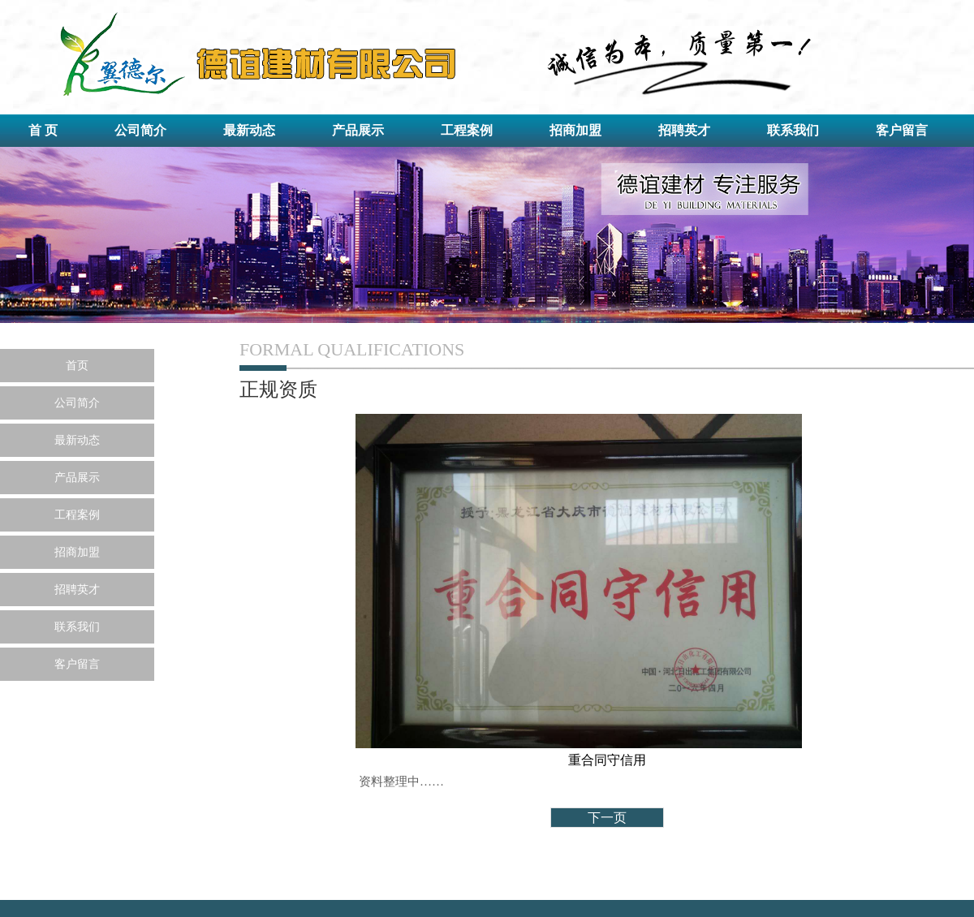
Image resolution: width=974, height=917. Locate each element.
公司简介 (140, 130)
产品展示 (358, 130)
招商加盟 (575, 130)
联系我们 (793, 130)
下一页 (607, 817)
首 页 (43, 130)
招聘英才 (684, 130)
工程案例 (467, 130)
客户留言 (902, 130)
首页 (77, 365)
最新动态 (249, 130)
